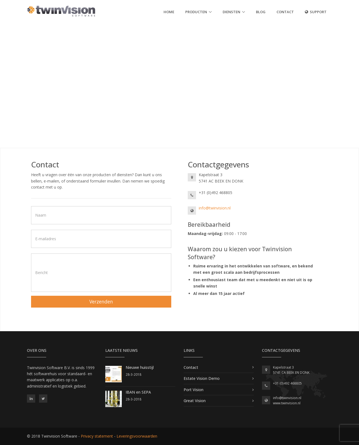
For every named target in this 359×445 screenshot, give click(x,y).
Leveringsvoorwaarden (137, 436)
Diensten (231, 11)
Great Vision (195, 400)
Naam (40, 215)
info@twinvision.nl (215, 208)
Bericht (41, 272)
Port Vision (193, 389)
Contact (285, 11)
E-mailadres (45, 238)
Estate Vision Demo (202, 378)
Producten (196, 11)
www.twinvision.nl (286, 403)
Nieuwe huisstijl (140, 367)
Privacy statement (97, 436)
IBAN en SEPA (138, 392)
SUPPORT (316, 11)
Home (169, 11)
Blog (261, 11)
